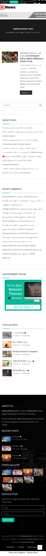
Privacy (21, 547)
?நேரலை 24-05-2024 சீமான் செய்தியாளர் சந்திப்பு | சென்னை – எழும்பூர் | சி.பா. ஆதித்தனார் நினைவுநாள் (22, 200)
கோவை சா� (17, 446)
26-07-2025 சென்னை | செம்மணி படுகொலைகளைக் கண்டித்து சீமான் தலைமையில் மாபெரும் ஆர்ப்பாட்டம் (20, 237)
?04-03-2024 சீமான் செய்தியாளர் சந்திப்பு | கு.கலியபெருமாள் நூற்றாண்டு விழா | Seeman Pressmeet (18, 225)
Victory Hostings (28, 542)
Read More (25, 93)
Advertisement (33, 547)
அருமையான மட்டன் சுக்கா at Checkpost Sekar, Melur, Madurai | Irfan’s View (31, 57)
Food (35, 65)
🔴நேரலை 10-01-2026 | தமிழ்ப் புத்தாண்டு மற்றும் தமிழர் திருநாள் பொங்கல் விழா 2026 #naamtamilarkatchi (22, 160)
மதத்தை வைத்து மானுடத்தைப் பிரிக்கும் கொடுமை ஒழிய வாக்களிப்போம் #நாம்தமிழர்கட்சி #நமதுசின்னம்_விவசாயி (22, 213)
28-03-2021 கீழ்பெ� (21, 370)
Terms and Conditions (17, 553)
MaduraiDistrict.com (10, 411)
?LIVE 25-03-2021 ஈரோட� (23, 361)
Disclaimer (11, 547)
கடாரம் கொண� (19, 333)
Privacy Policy (32, 553)
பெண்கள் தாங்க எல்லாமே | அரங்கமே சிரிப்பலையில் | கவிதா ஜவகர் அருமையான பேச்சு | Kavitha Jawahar (22, 132)
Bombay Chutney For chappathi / (25, 352)
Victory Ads (31, 411)
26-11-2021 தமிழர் (20, 342)
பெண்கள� (16, 437)
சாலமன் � (16, 455)
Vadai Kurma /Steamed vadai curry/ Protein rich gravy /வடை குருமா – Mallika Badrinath (22, 253)
